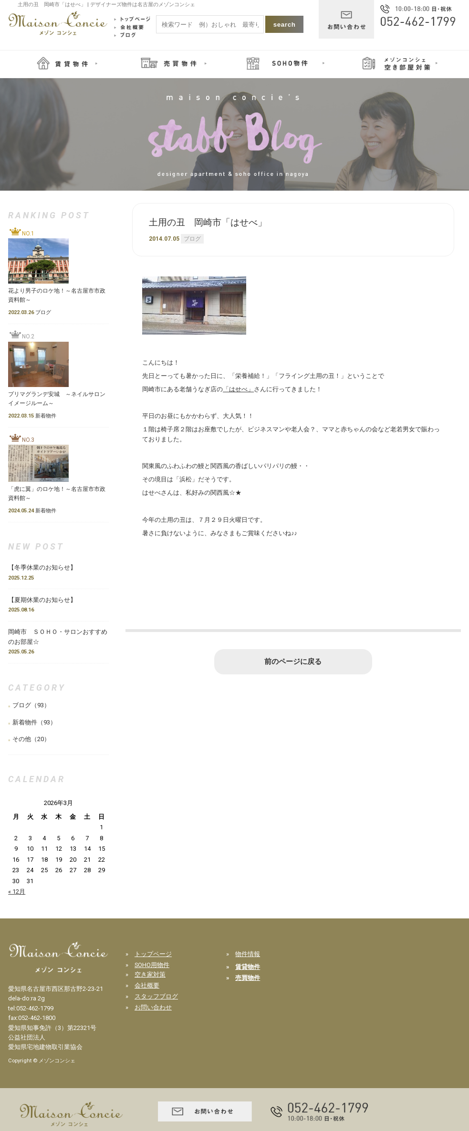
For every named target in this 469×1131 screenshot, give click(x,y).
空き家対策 (150, 974)
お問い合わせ (153, 1007)
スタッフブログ (156, 996)
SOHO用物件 (152, 964)
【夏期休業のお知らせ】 (42, 599)
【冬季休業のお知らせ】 (45, 567)
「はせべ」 (238, 389)
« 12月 (16, 891)
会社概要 (147, 985)
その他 (21, 739)
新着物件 (24, 722)
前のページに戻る (293, 661)
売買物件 (247, 977)
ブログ (192, 238)
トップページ (153, 954)
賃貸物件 (247, 966)
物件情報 (247, 954)
